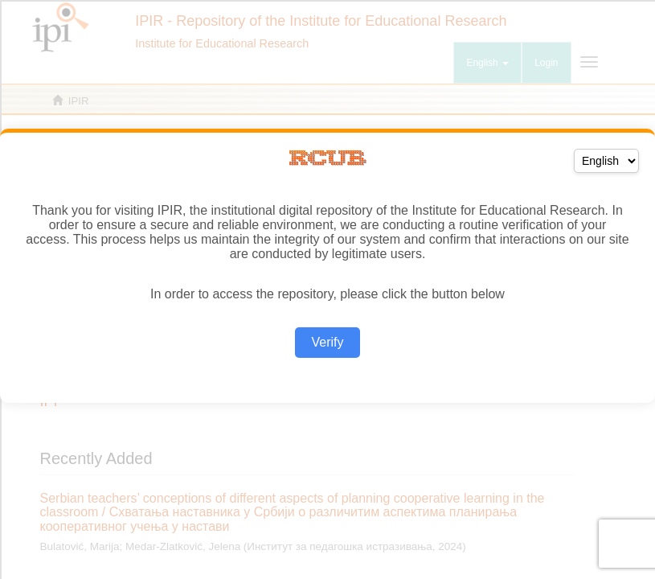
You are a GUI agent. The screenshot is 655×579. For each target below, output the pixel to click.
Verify (327, 342)
